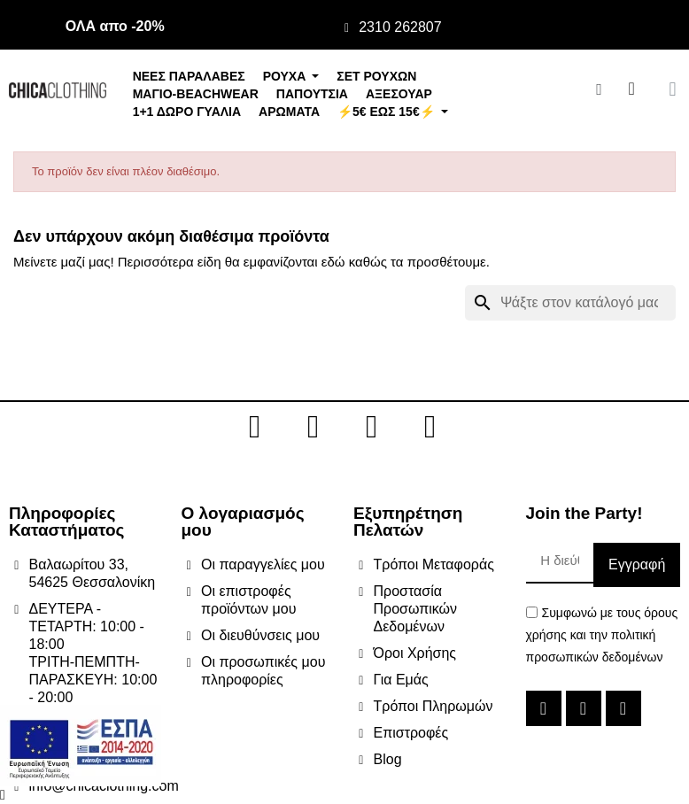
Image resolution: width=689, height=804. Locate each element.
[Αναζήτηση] (570, 303)
